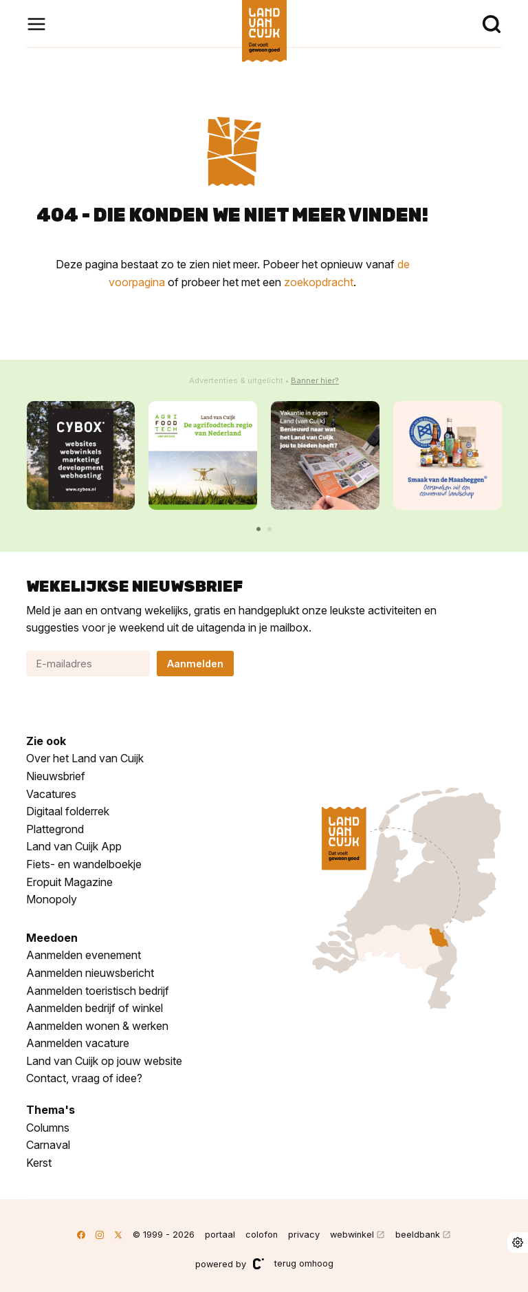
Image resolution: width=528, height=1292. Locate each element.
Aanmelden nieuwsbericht (90, 973)
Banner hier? (315, 380)
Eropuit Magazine (69, 882)
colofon (261, 1234)
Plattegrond (55, 829)
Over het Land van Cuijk (85, 758)
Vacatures (51, 794)
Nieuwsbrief (55, 776)
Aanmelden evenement (83, 955)
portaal (220, 1234)
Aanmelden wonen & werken (97, 1026)
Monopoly (51, 899)
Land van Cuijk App (74, 846)
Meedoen (52, 938)
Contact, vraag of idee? (84, 1078)
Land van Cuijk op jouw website (104, 1061)
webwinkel (352, 1234)
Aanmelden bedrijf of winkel (94, 1008)
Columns (47, 1127)
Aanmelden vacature (77, 1043)
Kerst (39, 1163)
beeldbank (417, 1234)
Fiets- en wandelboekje (84, 864)
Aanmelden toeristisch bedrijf (97, 991)
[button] (258, 529)
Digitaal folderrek (67, 811)
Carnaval (48, 1145)
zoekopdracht (318, 282)
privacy (304, 1234)
